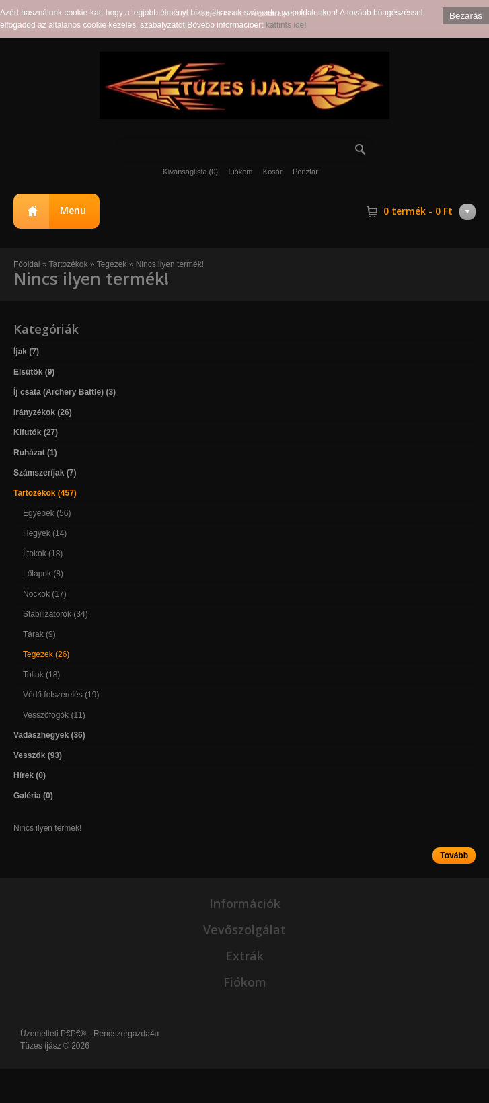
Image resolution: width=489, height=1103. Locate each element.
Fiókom (240, 171)
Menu (73, 210)
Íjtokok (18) (43, 553)
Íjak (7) (26, 351)
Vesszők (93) (37, 755)
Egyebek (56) (47, 513)
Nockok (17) (45, 594)
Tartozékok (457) (45, 493)
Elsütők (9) (33, 372)
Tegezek (112, 264)
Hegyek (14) (45, 533)
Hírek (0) (29, 775)
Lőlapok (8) (43, 573)
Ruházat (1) (35, 452)
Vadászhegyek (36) (49, 735)
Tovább (454, 855)
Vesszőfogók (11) (54, 715)
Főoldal (26, 264)
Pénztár (305, 171)
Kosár (273, 171)
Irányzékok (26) (42, 412)
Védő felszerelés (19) (61, 694)
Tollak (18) (41, 674)
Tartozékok (68, 264)
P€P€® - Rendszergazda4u (110, 1033)
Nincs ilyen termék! (170, 264)
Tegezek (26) (46, 654)
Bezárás (465, 16)
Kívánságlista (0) (190, 171)
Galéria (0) (33, 795)
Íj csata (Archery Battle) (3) (64, 392)
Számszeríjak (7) (44, 473)
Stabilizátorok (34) (55, 614)
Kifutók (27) (35, 432)
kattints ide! (286, 25)
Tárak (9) (39, 634)
